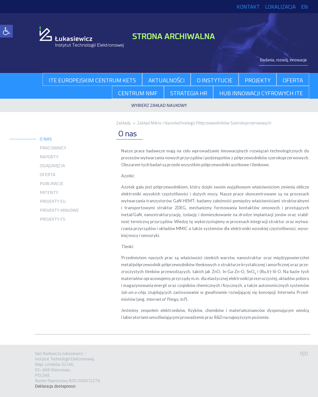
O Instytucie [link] (214, 80)
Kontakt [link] (248, 6)
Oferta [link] (47, 174)
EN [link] (304, 6)
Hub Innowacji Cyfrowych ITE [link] (261, 93)
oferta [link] (293, 80)
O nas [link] (46, 139)
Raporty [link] (49, 157)
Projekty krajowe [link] (59, 210)
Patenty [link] (49, 192)
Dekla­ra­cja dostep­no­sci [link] (55, 386)
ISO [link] (304, 353)
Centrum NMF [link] (138, 93)
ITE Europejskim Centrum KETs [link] (92, 80)
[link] (6, 31)
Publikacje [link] (51, 183)
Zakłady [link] (123, 122)
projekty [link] (258, 80)
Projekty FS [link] (52, 219)
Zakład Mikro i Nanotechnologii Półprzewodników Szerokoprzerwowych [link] (204, 122)
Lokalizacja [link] (280, 6)
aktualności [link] (166, 80)
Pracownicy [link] (53, 148)
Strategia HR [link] (188, 93)
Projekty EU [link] (53, 201)
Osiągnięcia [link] (52, 165)
